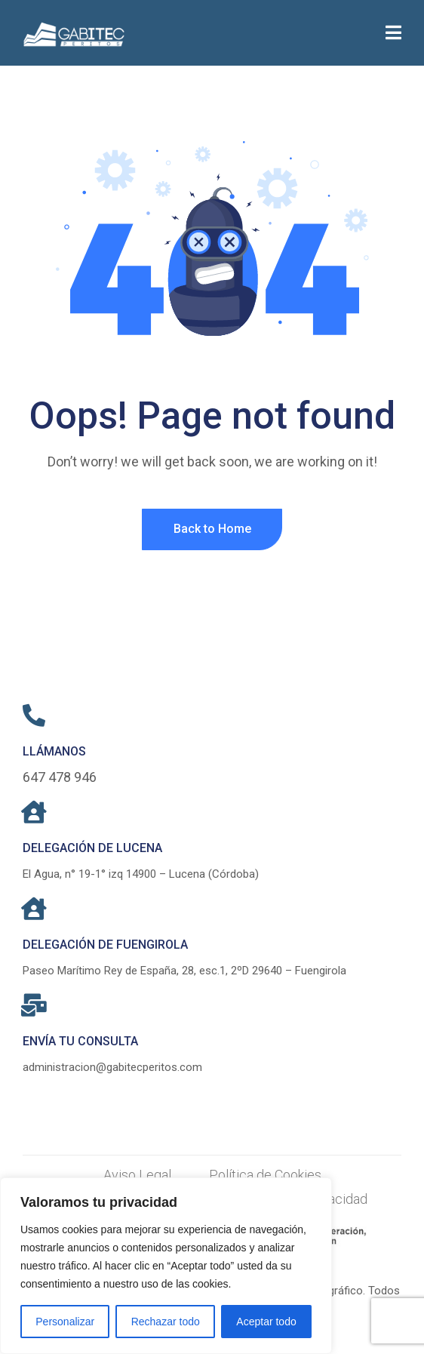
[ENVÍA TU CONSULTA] (34, 1005)
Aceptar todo (266, 1322)
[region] (166, 1265)
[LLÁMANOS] (34, 715)
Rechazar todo (165, 1322)
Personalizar (64, 1322)
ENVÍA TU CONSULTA (80, 1041)
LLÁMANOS (54, 751)
